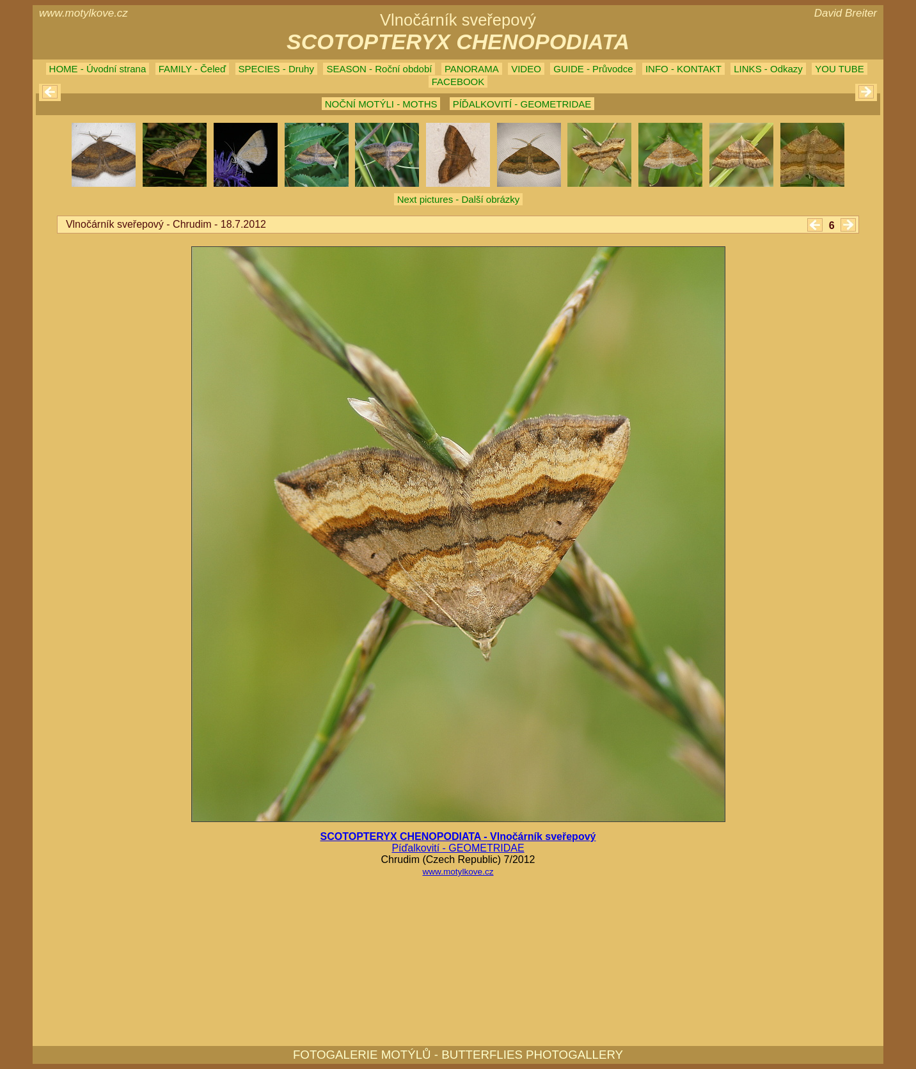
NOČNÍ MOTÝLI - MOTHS (381, 104)
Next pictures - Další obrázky (458, 199)
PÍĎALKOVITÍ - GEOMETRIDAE (522, 104)
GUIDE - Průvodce (593, 68)
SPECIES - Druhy (276, 68)
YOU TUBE (839, 68)
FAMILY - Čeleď (192, 68)
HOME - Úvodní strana (97, 68)
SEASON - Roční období (379, 68)
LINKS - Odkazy (768, 68)
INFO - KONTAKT (683, 68)
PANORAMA (472, 68)
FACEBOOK (458, 81)
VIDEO (526, 68)
